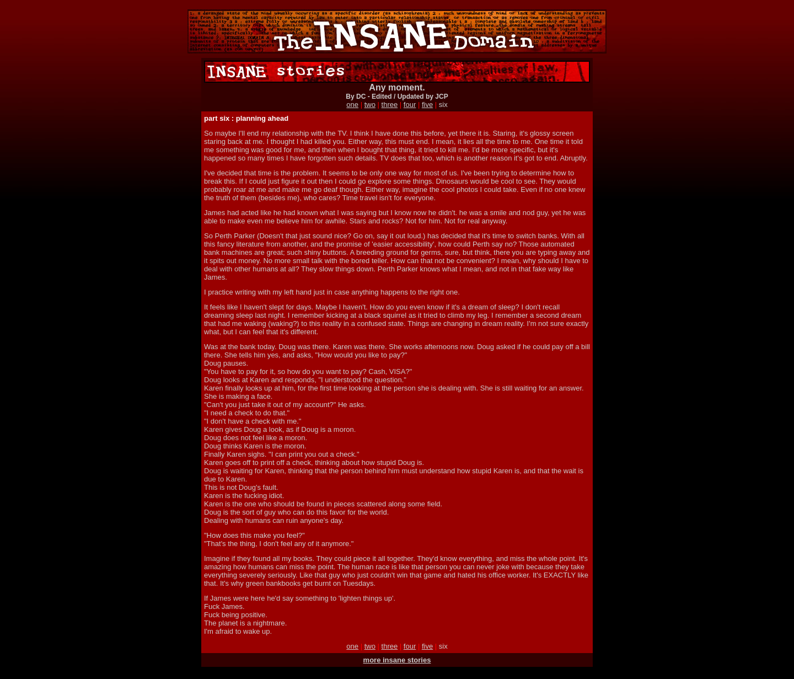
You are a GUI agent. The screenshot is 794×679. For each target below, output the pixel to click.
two (369, 104)
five (427, 104)
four (410, 104)
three (390, 104)
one (352, 104)
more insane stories (397, 660)
